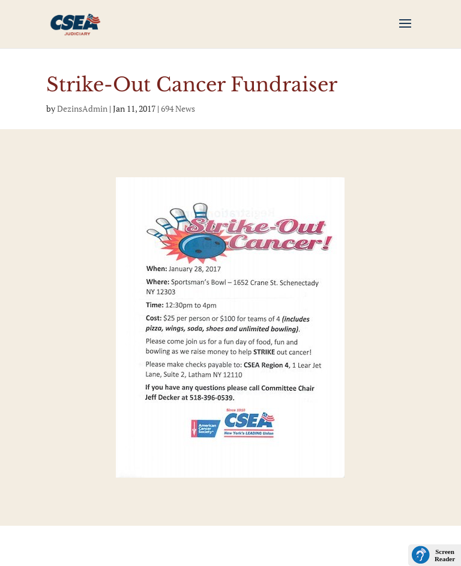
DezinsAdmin (82, 108)
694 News (178, 108)
